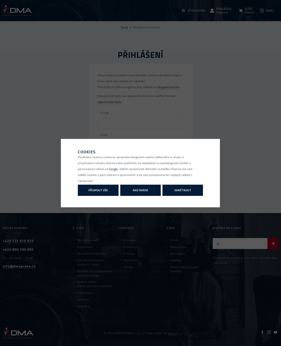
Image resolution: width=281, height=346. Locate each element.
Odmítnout (182, 190)
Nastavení (140, 190)
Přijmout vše (98, 190)
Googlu (113, 169)
